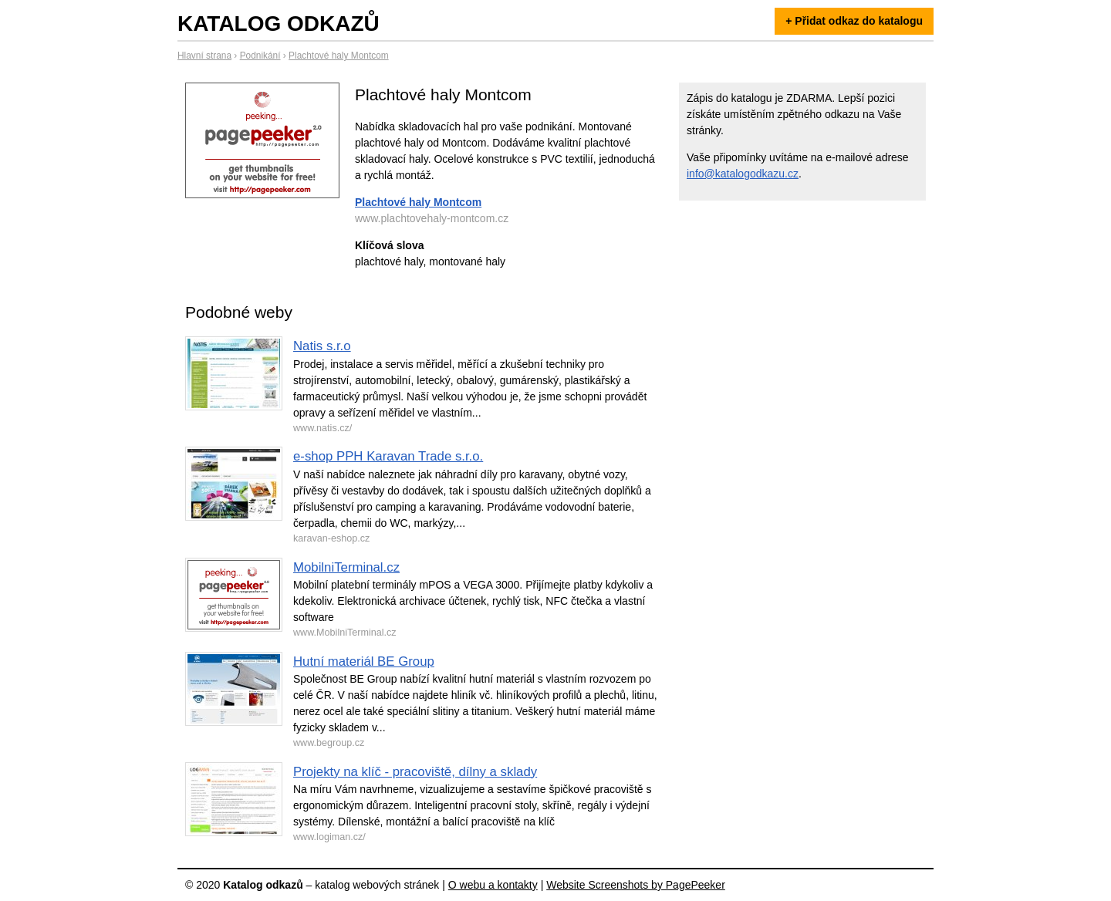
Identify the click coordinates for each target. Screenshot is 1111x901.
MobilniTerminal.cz (346, 567)
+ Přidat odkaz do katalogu (854, 21)
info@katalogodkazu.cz (743, 173)
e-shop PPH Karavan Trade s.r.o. (388, 456)
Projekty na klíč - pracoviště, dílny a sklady (415, 771)
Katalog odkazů (278, 23)
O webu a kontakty (493, 885)
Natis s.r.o (322, 346)
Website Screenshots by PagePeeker (635, 885)
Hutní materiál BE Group (363, 661)
